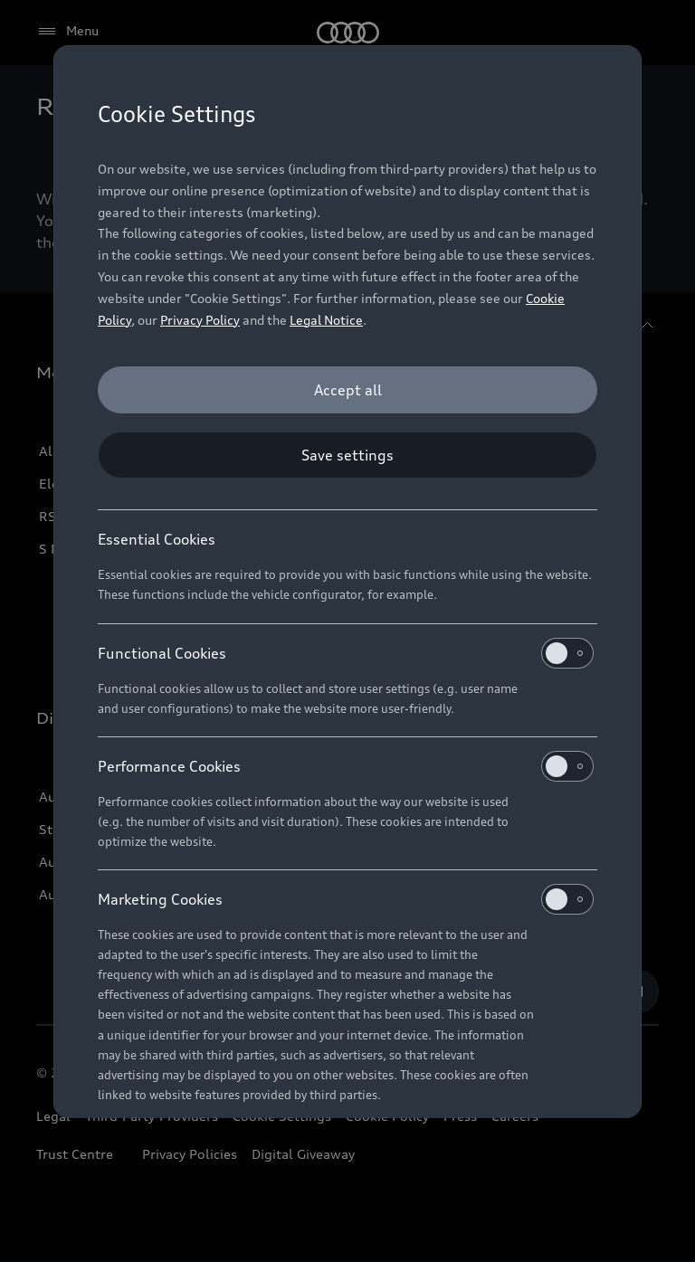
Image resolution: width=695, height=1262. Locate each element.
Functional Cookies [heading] (346, 653)
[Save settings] (347, 455)
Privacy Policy (200, 319)
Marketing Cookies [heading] (346, 899)
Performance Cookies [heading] (346, 766)
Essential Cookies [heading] (156, 539)
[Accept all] (347, 389)
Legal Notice (326, 319)
